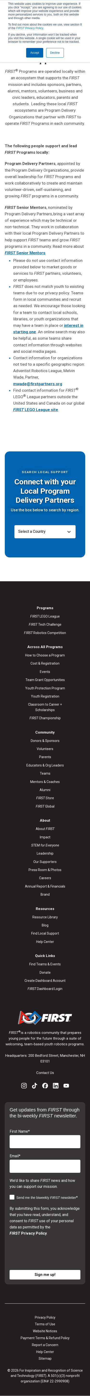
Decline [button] (55, 52)
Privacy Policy (29, 28)
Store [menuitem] (45, 798)
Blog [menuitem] (45, 925)
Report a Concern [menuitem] (45, 1345)
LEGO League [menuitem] (45, 616)
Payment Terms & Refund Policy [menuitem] (45, 1338)
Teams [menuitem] (45, 773)
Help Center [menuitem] (45, 942)
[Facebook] (45, 1086)
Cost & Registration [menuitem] (45, 663)
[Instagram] (24, 1086)
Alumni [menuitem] (45, 790)
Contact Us (45, 1073)
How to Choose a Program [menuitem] (45, 655)
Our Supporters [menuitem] (45, 862)
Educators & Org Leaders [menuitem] (45, 765)
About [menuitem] (45, 829)
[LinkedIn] (56, 1086)
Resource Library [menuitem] (45, 917)
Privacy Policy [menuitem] (45, 1317)
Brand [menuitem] (45, 894)
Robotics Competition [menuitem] (45, 633)
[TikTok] (34, 1086)
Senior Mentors (25, 252)
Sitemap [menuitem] (45, 1358)
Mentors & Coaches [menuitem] (45, 782)
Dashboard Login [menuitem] (45, 989)
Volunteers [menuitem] (45, 749)
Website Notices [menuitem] (45, 1331)
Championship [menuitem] (45, 718)
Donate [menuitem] (45, 972)
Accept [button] (34, 52)
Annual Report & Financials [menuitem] (45, 886)
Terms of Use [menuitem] (45, 1324)
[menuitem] (45, 845)
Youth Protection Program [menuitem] (45, 688)
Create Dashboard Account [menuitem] (45, 981)
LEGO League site (35, 409)
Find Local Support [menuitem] (45, 933)
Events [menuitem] (45, 672)
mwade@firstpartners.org (37, 383)
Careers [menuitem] (45, 878)
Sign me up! (45, 1274)
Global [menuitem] (45, 806)
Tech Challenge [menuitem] (45, 624)
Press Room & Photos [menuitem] (45, 870)
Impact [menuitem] (45, 837)
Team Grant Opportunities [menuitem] (45, 680)
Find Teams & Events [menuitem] (45, 964)
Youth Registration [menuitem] (45, 696)
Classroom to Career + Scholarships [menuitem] (45, 707)
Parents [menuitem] (45, 757)
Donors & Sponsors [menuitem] (45, 741)
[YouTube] (66, 1086)
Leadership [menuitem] (45, 853)
